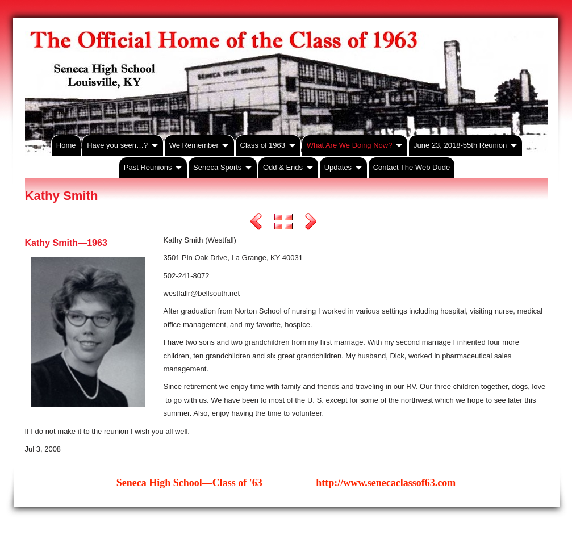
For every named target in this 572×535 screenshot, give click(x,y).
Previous (256, 223)
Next (310, 223)
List (283, 223)
